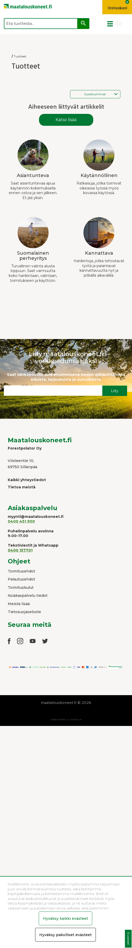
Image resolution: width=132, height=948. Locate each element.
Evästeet (128, 938)
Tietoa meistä (21, 487)
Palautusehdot (21, 579)
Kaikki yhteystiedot (27, 479)
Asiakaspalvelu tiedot (28, 595)
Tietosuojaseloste (24, 611)
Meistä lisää (19, 603)
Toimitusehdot (21, 571)
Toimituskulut (21, 587)
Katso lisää (66, 119)
